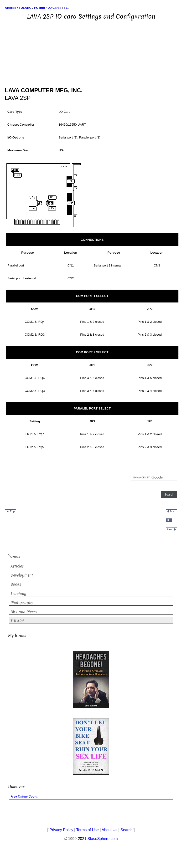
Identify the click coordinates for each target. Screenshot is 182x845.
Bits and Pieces (23, 612)
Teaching (18, 593)
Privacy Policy (61, 830)
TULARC (17, 621)
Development (21, 575)
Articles (17, 566)
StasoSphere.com (103, 839)
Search (126, 830)
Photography (21, 602)
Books (15, 584)
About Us (109, 830)
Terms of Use (87, 830)
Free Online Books (24, 796)
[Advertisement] (91, 47)
